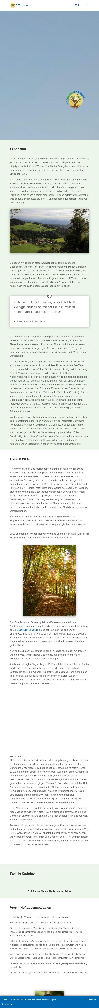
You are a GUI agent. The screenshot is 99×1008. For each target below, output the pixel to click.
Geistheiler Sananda (27, 630)
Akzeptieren (90, 999)
